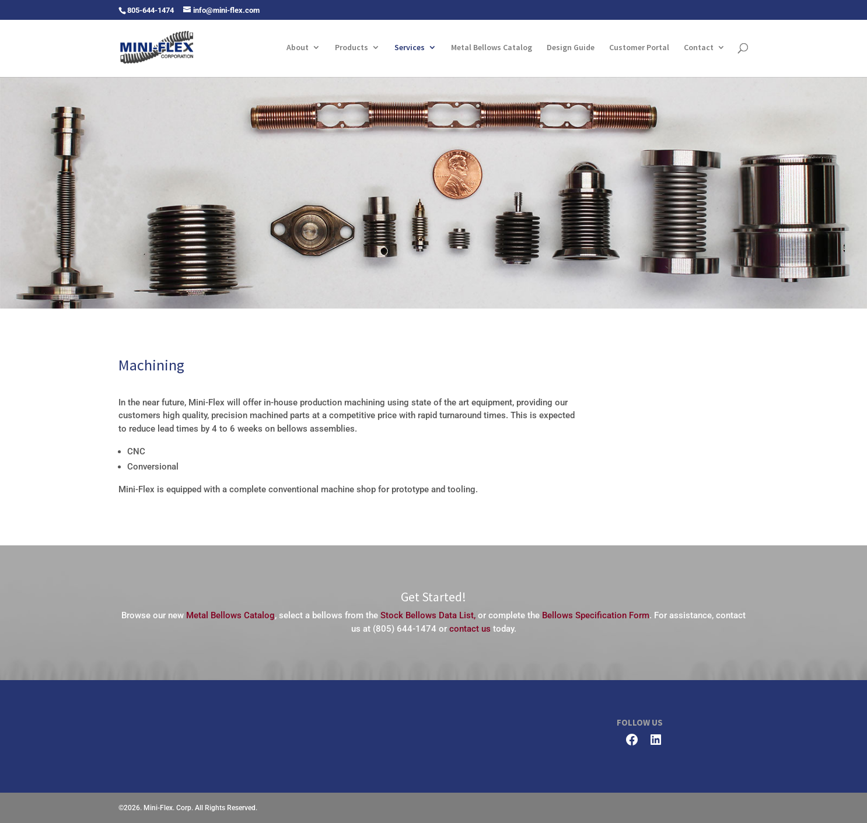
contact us (470, 629)
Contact (699, 47)
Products (351, 47)
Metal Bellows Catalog (491, 47)
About (297, 47)
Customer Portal (639, 47)
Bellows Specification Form (595, 615)
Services (409, 47)
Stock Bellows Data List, (428, 615)
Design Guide (571, 47)
